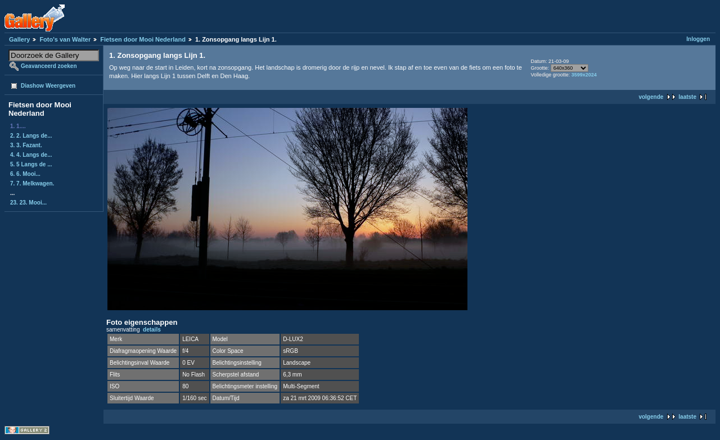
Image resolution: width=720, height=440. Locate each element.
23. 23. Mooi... (28, 202)
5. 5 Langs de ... (31, 164)
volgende (650, 97)
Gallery (19, 39)
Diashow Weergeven (48, 86)
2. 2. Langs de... (31, 136)
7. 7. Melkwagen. (32, 183)
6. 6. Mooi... (25, 174)
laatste (687, 97)
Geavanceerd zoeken (49, 66)
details (152, 329)
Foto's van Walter (65, 39)
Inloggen (698, 39)
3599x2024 (584, 75)
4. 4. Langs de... (31, 155)
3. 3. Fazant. (26, 145)
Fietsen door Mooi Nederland (143, 39)
